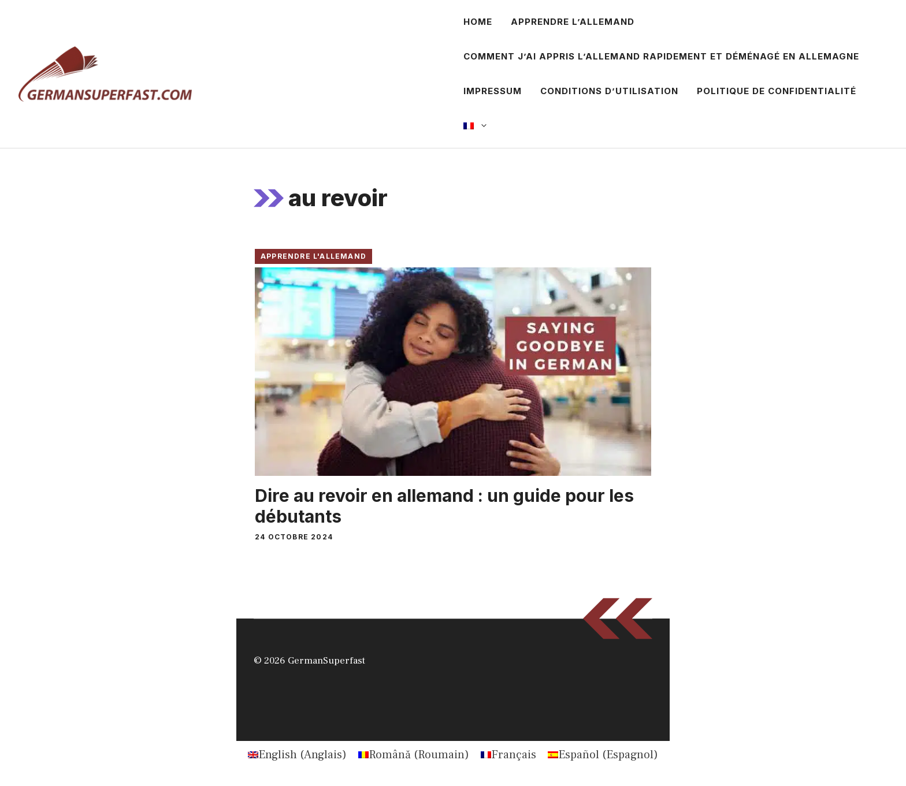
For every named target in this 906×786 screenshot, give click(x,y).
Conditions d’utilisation (609, 90)
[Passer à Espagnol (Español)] (603, 755)
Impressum (492, 90)
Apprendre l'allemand (313, 256)
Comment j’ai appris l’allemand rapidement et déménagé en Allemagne (661, 56)
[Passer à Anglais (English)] (297, 755)
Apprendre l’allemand (572, 21)
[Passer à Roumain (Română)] (413, 755)
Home (477, 21)
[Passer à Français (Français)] (508, 755)
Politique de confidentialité (776, 90)
